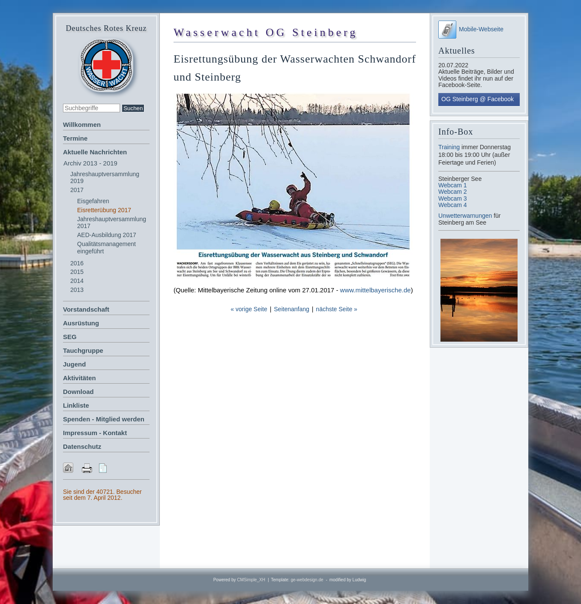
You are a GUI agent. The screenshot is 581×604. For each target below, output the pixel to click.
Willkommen (82, 124)
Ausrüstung (81, 323)
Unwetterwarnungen (466, 215)
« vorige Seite (249, 309)
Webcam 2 (452, 191)
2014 (77, 280)
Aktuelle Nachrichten (95, 152)
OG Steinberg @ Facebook (477, 99)
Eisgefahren (93, 201)
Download (78, 391)
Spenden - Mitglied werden (103, 419)
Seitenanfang (291, 309)
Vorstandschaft (86, 309)
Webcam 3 (452, 198)
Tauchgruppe (83, 350)
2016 (77, 263)
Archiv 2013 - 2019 (90, 163)
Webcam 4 (452, 204)
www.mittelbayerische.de (375, 290)
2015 (77, 271)
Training (449, 147)
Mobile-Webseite (470, 29)
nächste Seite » (336, 309)
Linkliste (76, 405)
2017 (77, 189)
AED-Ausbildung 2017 (106, 234)
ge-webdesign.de (306, 579)
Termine (75, 138)
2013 (77, 289)
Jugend (74, 364)
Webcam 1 (452, 185)
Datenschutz (82, 446)
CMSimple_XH (251, 579)
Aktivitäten (79, 378)
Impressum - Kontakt (95, 432)
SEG (70, 336)
